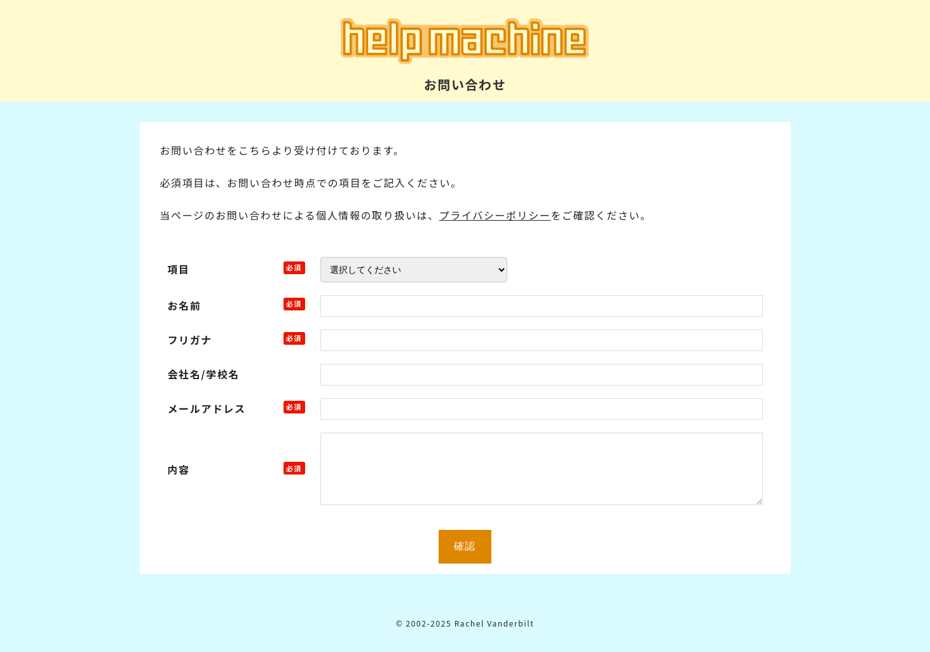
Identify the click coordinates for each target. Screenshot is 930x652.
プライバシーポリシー (495, 215)
